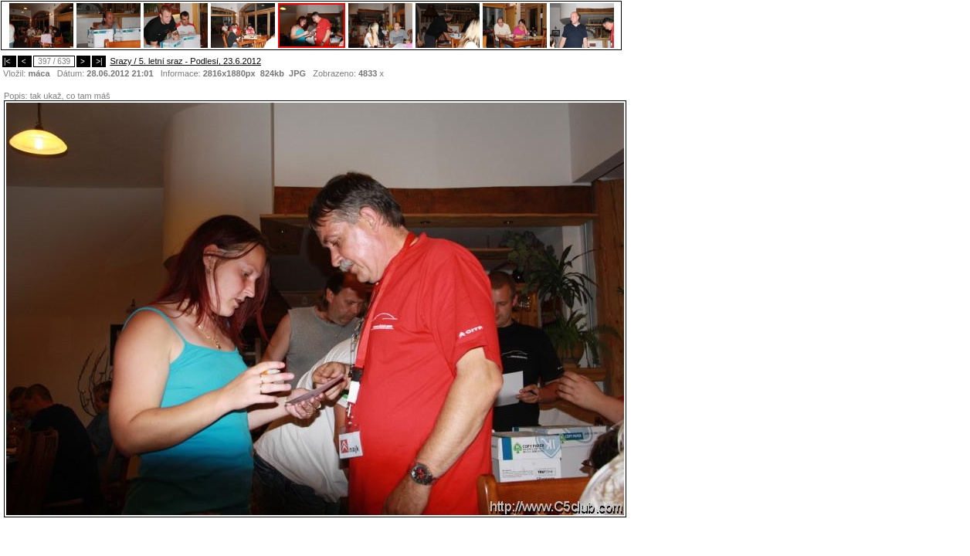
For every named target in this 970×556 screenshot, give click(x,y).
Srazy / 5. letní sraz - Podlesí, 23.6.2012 (185, 61)
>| (98, 61)
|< (9, 61)
